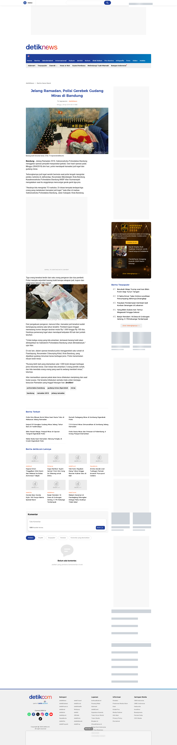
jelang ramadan (58, 393)
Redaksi (115, 700)
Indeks (142, 61)
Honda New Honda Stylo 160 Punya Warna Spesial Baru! (35, 497)
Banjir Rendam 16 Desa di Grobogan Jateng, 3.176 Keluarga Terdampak (56, 498)
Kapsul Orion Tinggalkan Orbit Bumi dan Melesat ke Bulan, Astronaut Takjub (34, 472)
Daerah (53, 66)
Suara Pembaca (78, 66)
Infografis (120, 61)
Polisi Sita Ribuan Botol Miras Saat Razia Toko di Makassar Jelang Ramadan (45, 418)
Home (29, 61)
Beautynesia (138, 712)
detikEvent (94, 709)
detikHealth (78, 706)
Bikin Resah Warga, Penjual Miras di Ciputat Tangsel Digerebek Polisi (43, 433)
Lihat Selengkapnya (131, 273)
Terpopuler (42, 66)
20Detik (76, 715)
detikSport (62, 715)
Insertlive (137, 709)
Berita (37, 61)
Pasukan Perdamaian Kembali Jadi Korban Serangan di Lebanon (132, 304)
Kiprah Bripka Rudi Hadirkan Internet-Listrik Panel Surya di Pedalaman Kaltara (139, 249)
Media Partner (117, 712)
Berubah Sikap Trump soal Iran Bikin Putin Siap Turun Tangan (133, 290)
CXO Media (138, 718)
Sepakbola (63, 718)
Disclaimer (116, 721)
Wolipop (77, 709)
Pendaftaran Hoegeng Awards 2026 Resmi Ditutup (137, 261)
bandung (30, 393)
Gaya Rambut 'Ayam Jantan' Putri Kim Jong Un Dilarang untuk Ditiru (56, 472)
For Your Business (97, 730)
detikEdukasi (63, 703)
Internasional (60, 61)
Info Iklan (116, 715)
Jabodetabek (47, 61)
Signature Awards (97, 712)
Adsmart (31, 66)
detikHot (62, 712)
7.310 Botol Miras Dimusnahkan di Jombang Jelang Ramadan (88, 425)
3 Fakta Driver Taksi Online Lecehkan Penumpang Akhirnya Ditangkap (133, 297)
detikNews (30, 83)
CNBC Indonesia (139, 703)
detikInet (62, 709)
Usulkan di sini (132, 242)
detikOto (62, 721)
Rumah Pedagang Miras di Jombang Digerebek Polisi (87, 418)
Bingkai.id (94, 721)
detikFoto (77, 718)
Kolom (87, 61)
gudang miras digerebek (58, 388)
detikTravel (77, 700)
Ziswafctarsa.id (96, 724)
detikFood (77, 703)
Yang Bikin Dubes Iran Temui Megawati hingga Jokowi (130, 311)
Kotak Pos (116, 709)
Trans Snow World (97, 715)
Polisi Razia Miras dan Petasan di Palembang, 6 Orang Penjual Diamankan (87, 433)
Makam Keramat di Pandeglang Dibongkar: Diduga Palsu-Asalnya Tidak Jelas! (78, 498)
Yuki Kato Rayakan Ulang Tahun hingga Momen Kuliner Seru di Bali (77, 472)
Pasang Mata (95, 703)
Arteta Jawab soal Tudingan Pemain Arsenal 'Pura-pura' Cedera (97, 472)
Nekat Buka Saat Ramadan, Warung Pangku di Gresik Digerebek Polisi (44, 440)
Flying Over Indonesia (98, 727)
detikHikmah (78, 721)
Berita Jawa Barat (44, 83)
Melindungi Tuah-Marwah (98, 66)
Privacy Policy (117, 718)
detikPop (77, 724)
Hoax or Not (65, 66)
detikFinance (63, 706)
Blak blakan (97, 61)
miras (73, 388)
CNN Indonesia (139, 700)
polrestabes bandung (36, 388)
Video (135, 61)
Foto (128, 61)
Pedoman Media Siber (120, 703)
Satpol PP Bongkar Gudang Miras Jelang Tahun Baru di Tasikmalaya (44, 425)
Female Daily (138, 715)
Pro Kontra (109, 61)
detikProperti (63, 724)
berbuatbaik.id (96, 700)
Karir (114, 706)
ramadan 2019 (43, 393)
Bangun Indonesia (118, 66)
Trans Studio (95, 718)
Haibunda (137, 706)
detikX (80, 61)
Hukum (72, 61)
